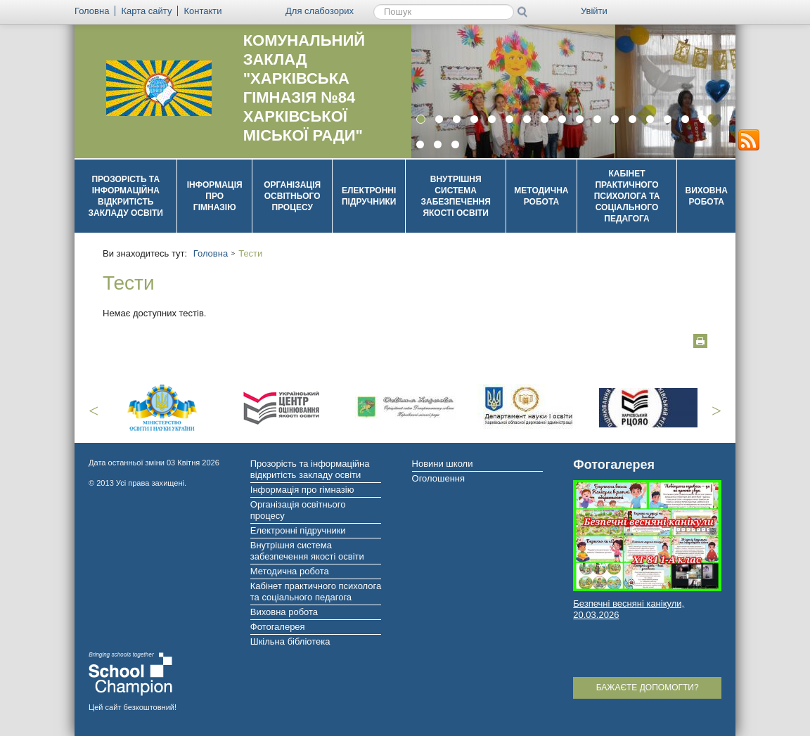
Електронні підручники (369, 196)
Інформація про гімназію (215, 196)
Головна (210, 253)
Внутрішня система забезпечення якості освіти (456, 196)
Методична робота (541, 196)
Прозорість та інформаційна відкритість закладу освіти (125, 196)
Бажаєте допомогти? (647, 687)
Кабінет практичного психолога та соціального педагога (627, 196)
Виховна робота (707, 196)
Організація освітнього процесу (292, 196)
